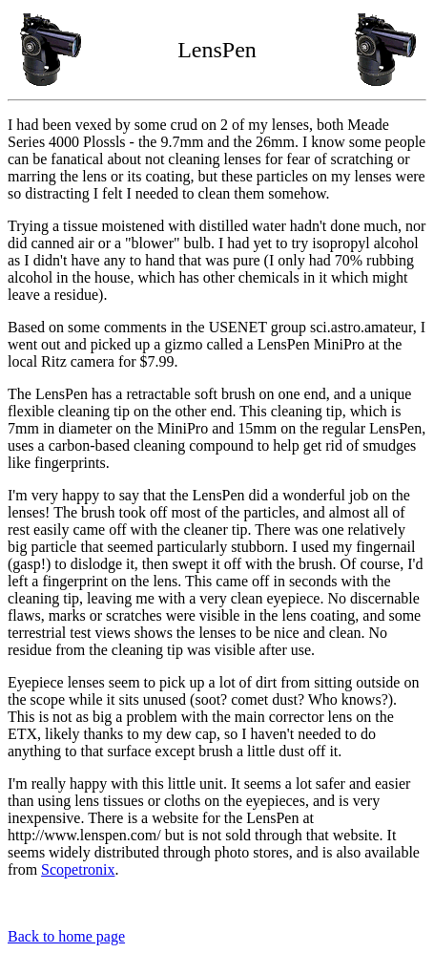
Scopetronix (77, 869)
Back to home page (66, 936)
